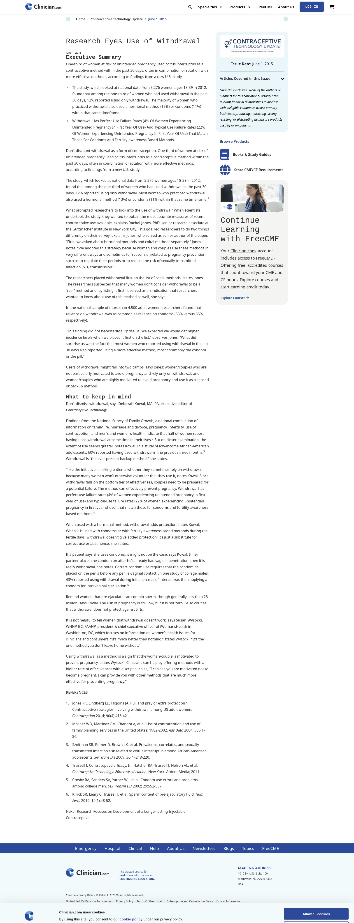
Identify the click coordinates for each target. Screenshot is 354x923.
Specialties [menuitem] (207, 7)
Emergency (85, 848)
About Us (286, 7)
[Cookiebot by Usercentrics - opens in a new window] (29, 914)
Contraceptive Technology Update (107, 19)
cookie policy (131, 899)
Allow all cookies (316, 894)
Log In (311, 7)
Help (154, 848)
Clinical (135, 848)
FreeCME (265, 7)
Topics (248, 848)
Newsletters (204, 848)
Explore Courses (235, 298)
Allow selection (316, 907)
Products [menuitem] (237, 7)
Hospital (112, 848)
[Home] (43, 7)
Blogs (229, 848)
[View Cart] (332, 7)
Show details (236, 914)
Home (70, 19)
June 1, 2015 (147, 19)
